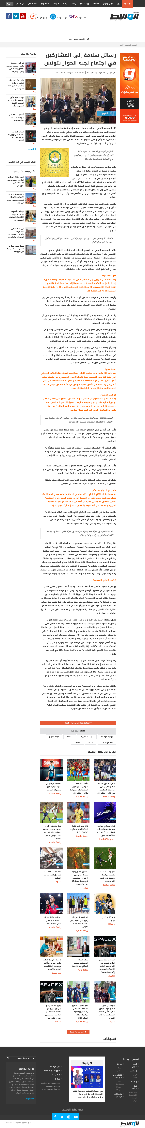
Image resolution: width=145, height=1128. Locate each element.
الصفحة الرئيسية (130, 45)
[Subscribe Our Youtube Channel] (23, 16)
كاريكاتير (110, 924)
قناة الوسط (76, 17)
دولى (85, 888)
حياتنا (64, 3)
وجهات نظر (83, 3)
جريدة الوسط (57, 17)
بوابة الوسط (107, 736)
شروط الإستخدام (52, 1071)
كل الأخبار (20, 3)
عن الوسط (55, 1066)
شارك (57, 1079)
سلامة (69, 736)
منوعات (55, 3)
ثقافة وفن (44, 3)
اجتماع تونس (107, 742)
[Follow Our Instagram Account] (68, 1117)
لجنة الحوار (54, 736)
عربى (135, 1074)
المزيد (30, 1099)
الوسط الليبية (87, 736)
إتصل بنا (56, 1075)
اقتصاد (95, 3)
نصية (91, 742)
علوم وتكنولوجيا (107, 839)
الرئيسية (127, 3)
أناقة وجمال (132, 1095)
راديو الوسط (37, 17)
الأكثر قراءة (30, 171)
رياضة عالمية (55, 794)
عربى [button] (9, 3)
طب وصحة (56, 973)
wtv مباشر (32, 3)
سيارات (58, 882)
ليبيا (117, 3)
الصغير (77, 742)
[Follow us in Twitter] (16, 16)
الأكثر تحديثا (18, 171)
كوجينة (134, 1097)
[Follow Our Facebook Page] (9, 16)
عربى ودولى (107, 3)
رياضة (73, 3)
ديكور (135, 1100)
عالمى (119, 1070)
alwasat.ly (9, 1122)
